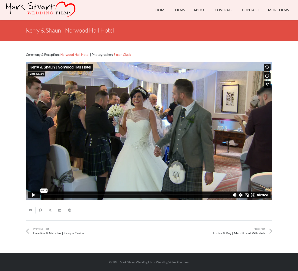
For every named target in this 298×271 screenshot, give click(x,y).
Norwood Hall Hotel (74, 54)
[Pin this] (70, 210)
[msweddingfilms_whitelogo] (40, 10)
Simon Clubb (122, 54)
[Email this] (31, 210)
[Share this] (40, 210)
